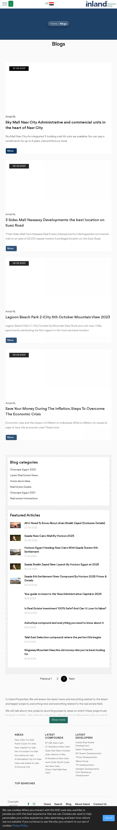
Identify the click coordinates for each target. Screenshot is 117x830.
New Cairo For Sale (24, 740)
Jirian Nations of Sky (55, 755)
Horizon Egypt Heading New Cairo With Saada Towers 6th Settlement (61, 549)
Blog (68, 804)
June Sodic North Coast (57, 762)
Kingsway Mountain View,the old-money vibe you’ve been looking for (64, 652)
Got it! (108, 818)
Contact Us (100, 804)
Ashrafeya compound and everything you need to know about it (64, 623)
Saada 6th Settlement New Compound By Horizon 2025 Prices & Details (65, 578)
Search (58, 804)
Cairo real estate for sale (27, 763)
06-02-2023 (19, 168)
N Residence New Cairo (57, 758)
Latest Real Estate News (24, 475)
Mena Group (82, 761)
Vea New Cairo (52, 766)
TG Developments (85, 765)
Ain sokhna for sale (24, 755)
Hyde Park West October (57, 751)
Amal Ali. (10, 117)
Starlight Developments (87, 769)
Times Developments (86, 757)
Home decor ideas (20, 481)
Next (72, 678)
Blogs (63, 24)
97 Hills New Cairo (54, 743)
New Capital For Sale (25, 748)
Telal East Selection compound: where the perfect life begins (62, 637)
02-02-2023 (19, 265)
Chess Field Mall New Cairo (56, 771)
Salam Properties (84, 749)
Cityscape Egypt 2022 (23, 469)
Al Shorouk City (22, 767)
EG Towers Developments (88, 753)
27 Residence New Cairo (57, 747)
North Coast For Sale (25, 744)
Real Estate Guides (20, 487)
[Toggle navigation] (4, 3)
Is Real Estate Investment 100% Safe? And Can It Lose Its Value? (65, 608)
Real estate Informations (24, 498)
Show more (58, 720)
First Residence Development (83, 774)
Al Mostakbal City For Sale (28, 759)
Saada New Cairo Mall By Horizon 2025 (49, 536)
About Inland (82, 804)
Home (53, 24)
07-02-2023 (19, 69)
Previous (43, 678)
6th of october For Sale (26, 751)
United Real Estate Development (85, 744)
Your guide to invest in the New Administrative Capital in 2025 (63, 594)
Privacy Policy (20, 825)
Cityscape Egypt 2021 (22, 492)
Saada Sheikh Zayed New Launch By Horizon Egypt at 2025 (61, 564)
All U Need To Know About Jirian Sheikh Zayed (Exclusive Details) (64, 523)
